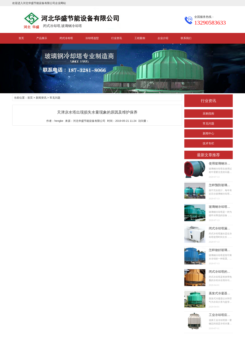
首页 (21, 38)
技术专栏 (208, 143)
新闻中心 (208, 133)
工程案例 (139, 38)
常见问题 (208, 123)
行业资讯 (116, 38)
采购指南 (208, 113)
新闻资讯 (41, 97)
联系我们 (186, 38)
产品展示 (41, 38)
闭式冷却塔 (66, 38)
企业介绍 (163, 38)
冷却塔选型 (92, 38)
